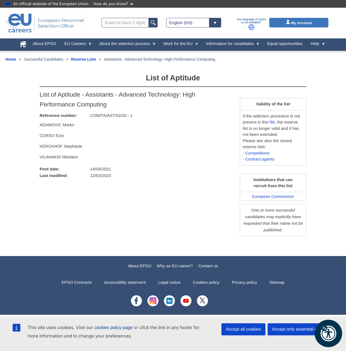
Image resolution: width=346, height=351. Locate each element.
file (272, 122)
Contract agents (259, 159)
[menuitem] (23, 42)
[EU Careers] (45, 23)
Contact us (208, 265)
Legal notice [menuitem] (169, 282)
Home (11, 59)
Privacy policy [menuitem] (244, 282)
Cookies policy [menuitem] (206, 282)
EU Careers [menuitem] (76, 45)
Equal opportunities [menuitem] (284, 43)
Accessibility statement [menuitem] (125, 282)
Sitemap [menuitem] (277, 282)
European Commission (273, 196)
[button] (251, 27)
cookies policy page (113, 327)
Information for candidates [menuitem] (231, 45)
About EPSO (139, 265)
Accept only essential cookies (300, 329)
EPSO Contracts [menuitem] (76, 282)
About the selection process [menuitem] (125, 45)
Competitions (257, 153)
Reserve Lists (83, 59)
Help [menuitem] (316, 45)
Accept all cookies (243, 329)
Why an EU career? (175, 265)
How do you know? (114, 3)
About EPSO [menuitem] (44, 43)
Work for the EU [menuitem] (179, 45)
